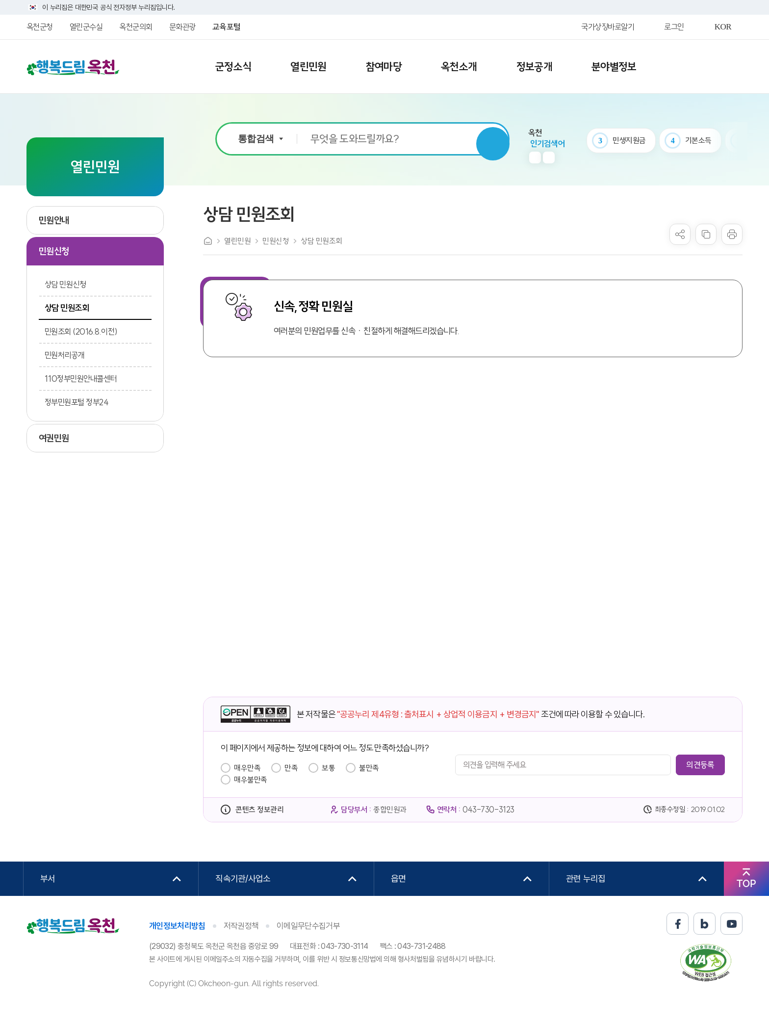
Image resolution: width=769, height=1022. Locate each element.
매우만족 (247, 768)
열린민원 (237, 241)
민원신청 (275, 241)
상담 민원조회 (321, 241)
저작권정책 (241, 926)
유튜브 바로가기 (731, 924)
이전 (535, 157)
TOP (746, 884)
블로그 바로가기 (704, 924)
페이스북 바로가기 (677, 924)
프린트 (732, 234)
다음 (549, 157)
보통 (328, 768)
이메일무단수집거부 (308, 926)
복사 (706, 234)
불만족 (369, 768)
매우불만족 (250, 780)
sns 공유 (680, 234)
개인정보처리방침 (177, 926)
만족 (291, 768)
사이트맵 (718, 67)
